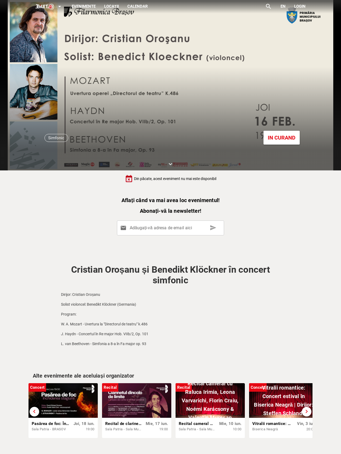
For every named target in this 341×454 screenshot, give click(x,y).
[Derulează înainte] (306, 411)
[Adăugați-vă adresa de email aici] (171, 227)
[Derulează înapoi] (34, 411)
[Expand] (49, 7)
